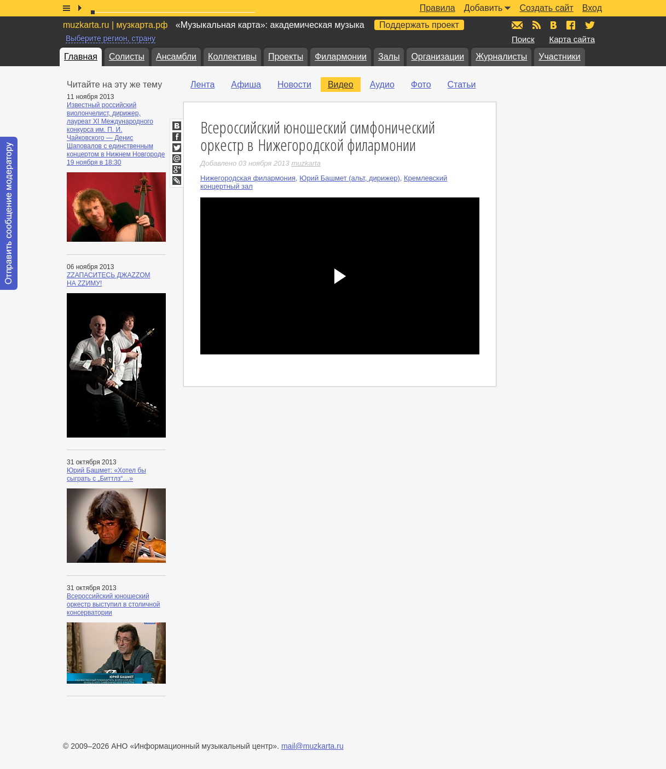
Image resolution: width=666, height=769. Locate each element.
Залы (388, 56)
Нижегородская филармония (248, 178)
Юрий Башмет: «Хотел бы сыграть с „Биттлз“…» (106, 474)
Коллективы (232, 56)
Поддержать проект (419, 25)
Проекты (285, 56)
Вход (592, 8)
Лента (202, 84)
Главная (80, 56)
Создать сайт (546, 8)
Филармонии (341, 56)
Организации (437, 56)
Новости (294, 84)
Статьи (462, 84)
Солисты (126, 56)
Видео (341, 84)
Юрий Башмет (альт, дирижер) (349, 178)
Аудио (382, 84)
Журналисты (501, 56)
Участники (559, 56)
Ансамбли (176, 56)
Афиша (246, 84)
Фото (421, 84)
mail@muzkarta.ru (312, 746)
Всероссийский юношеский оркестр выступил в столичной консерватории (113, 604)
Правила (437, 8)
